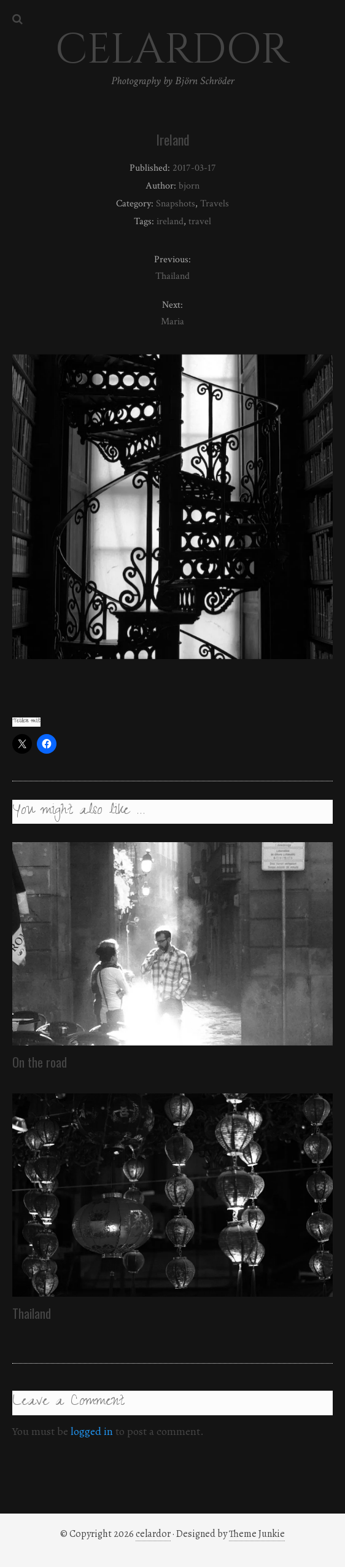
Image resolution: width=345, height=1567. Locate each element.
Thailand (31, 1313)
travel (199, 221)
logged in (92, 1431)
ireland (170, 221)
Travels (214, 203)
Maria (172, 321)
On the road (39, 1062)
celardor (153, 1534)
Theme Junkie (257, 1534)
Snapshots (175, 203)
